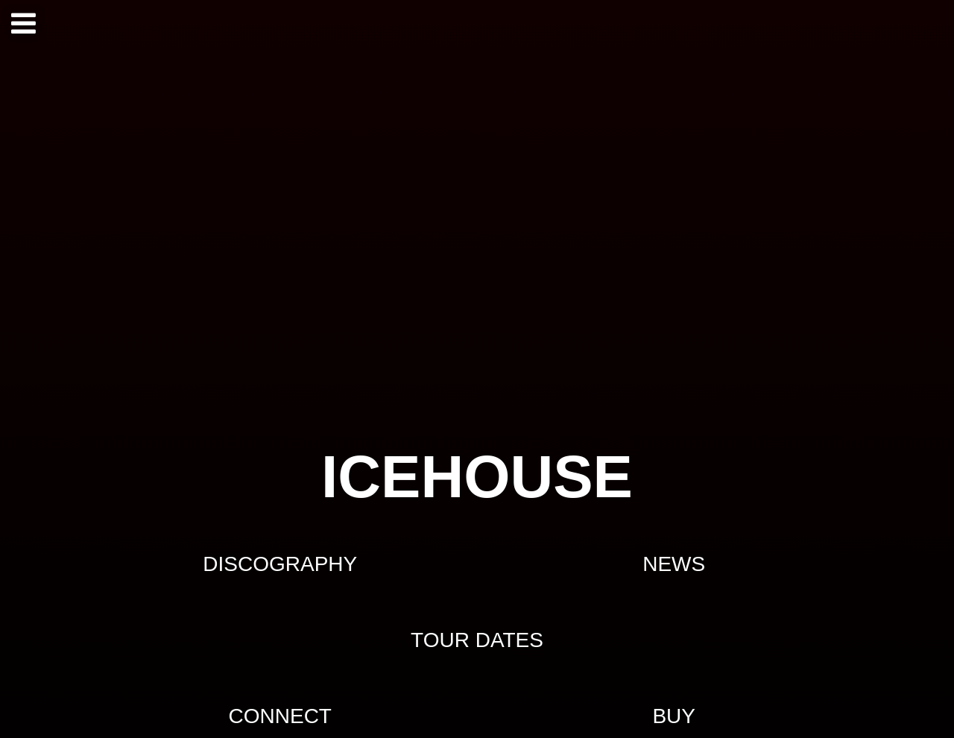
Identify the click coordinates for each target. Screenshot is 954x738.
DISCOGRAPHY (280, 563)
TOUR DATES (477, 640)
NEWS (673, 563)
